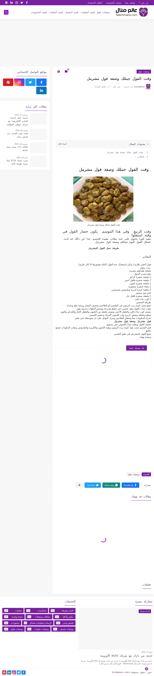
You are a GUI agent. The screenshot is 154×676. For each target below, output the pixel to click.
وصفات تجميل (63, 629)
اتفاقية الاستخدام (95, 2)
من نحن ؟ (143, 2)
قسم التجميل (71, 12)
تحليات (13, 610)
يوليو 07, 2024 (147, 652)
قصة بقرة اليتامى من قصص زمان (17, 135)
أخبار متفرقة (62, 610)
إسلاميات (36, 610)
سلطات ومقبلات (39, 616)
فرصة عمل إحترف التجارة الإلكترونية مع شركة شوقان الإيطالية (17, 121)
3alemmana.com (120, 672)
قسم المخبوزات (39, 12)
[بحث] (6, 12)
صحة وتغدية (13, 616)
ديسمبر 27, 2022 (21, 115)
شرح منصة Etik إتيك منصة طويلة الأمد (17, 162)
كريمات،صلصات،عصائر (38, 623)
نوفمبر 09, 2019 (21, 130)
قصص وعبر (65, 623)
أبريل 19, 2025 (22, 158)
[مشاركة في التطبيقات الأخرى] (79, 485)
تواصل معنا (130, 2)
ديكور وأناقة (64, 616)
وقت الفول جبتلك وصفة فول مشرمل (125, 152)
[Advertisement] (77, 43)
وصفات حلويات (38, 629)
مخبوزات (11, 623)
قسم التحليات (56, 12)
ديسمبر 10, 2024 (21, 144)
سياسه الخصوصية (113, 2)
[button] (130, 485)
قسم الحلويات (88, 12)
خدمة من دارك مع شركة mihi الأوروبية (126, 656)
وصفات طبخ (103, 12)
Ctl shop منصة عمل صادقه (17, 148)
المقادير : (139, 156)
